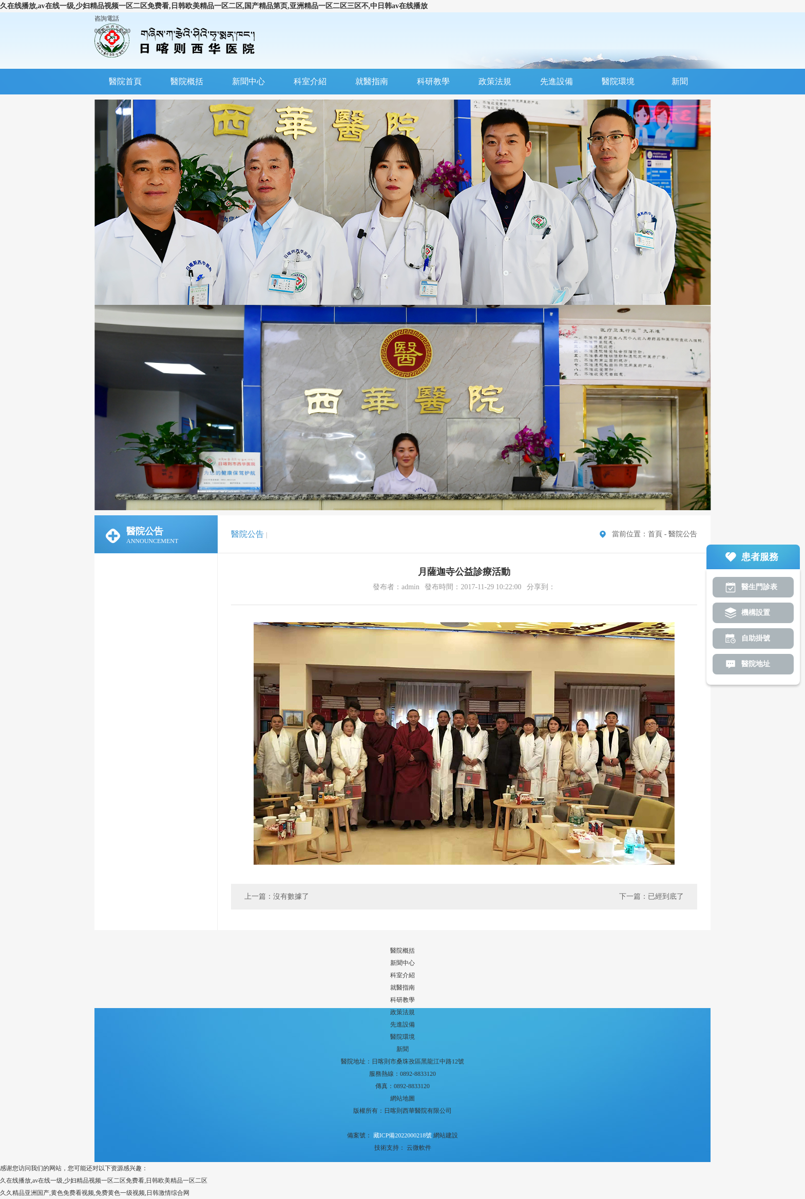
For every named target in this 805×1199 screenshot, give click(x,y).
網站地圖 (402, 1098)
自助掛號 (755, 638)
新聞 (680, 81)
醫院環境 (618, 81)
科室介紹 (310, 81)
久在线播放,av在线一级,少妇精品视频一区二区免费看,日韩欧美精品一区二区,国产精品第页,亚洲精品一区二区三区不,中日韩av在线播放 (214, 6)
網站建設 (445, 1135)
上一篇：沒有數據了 (276, 896)
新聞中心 (248, 81)
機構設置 (755, 612)
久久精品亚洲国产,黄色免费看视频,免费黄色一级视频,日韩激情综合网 (94, 1192)
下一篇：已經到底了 (651, 896)
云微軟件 (419, 1147)
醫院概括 (186, 81)
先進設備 (556, 81)
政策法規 (494, 81)
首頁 (655, 534)
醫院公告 (682, 534)
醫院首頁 (125, 81)
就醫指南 (371, 81)
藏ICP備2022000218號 (402, 1135)
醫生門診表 (759, 587)
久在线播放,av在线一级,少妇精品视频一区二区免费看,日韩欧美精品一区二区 (103, 1180)
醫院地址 (755, 664)
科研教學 (433, 81)
